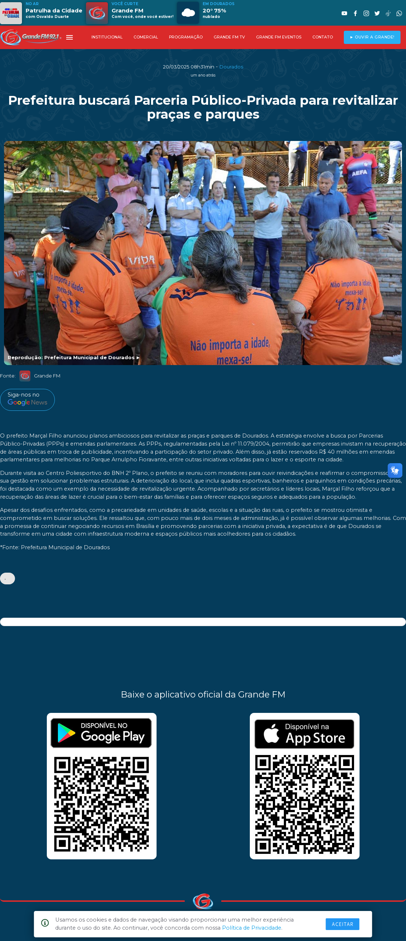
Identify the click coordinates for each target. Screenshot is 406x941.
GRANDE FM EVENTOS (278, 37)
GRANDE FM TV (229, 37)
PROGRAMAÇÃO (186, 37)
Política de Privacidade (251, 928)
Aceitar (343, 924)
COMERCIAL (146, 37)
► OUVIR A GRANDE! (372, 37)
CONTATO (322, 37)
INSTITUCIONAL (107, 37)
